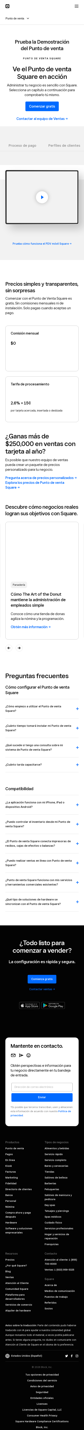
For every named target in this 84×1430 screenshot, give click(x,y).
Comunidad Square (16, 1289)
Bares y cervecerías (56, 1166)
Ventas (9, 1277)
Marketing (11, 1177)
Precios (10, 1259)
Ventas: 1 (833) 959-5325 (59, 1269)
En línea (10, 1160)
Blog (8, 1271)
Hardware (11, 1222)
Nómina (9, 1206)
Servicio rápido (54, 1154)
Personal (10, 1201)
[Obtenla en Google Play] (53, 1005)
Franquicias (52, 1244)
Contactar (42, 989)
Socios (49, 1308)
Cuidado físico (53, 1222)
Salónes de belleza (56, 1177)
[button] (8, 648)
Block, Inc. (42, 1427)
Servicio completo (55, 1160)
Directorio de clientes (18, 1189)
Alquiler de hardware (18, 1310)
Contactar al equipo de (42, 119)
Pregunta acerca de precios (41, 478)
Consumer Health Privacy (42, 1415)
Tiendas (49, 1171)
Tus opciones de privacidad (42, 1374)
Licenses (42, 1404)
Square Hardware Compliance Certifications (42, 1421)
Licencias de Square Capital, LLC (42, 1409)
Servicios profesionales (59, 1228)
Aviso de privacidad (42, 1386)
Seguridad (42, 1392)
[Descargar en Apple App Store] (29, 1005)
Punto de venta (14, 1148)
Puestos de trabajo (56, 1296)
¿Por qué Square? (16, 1265)
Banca (9, 1195)
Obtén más (31, 627)
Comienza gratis (42, 979)
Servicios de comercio (18, 1304)
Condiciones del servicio (42, 1380)
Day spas (50, 1205)
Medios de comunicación (60, 1291)
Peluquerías (52, 1189)
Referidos (51, 1302)
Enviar (42, 1097)
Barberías (50, 1183)
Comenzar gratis (42, 106)
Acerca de (51, 1285)
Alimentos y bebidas (57, 1148)
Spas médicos (53, 1216)
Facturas (10, 1171)
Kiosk (8, 1166)
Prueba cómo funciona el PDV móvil (42, 243)
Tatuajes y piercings (57, 1211)
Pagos (9, 1154)
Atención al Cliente (17, 1283)
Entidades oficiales (42, 1398)
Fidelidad (10, 1183)
